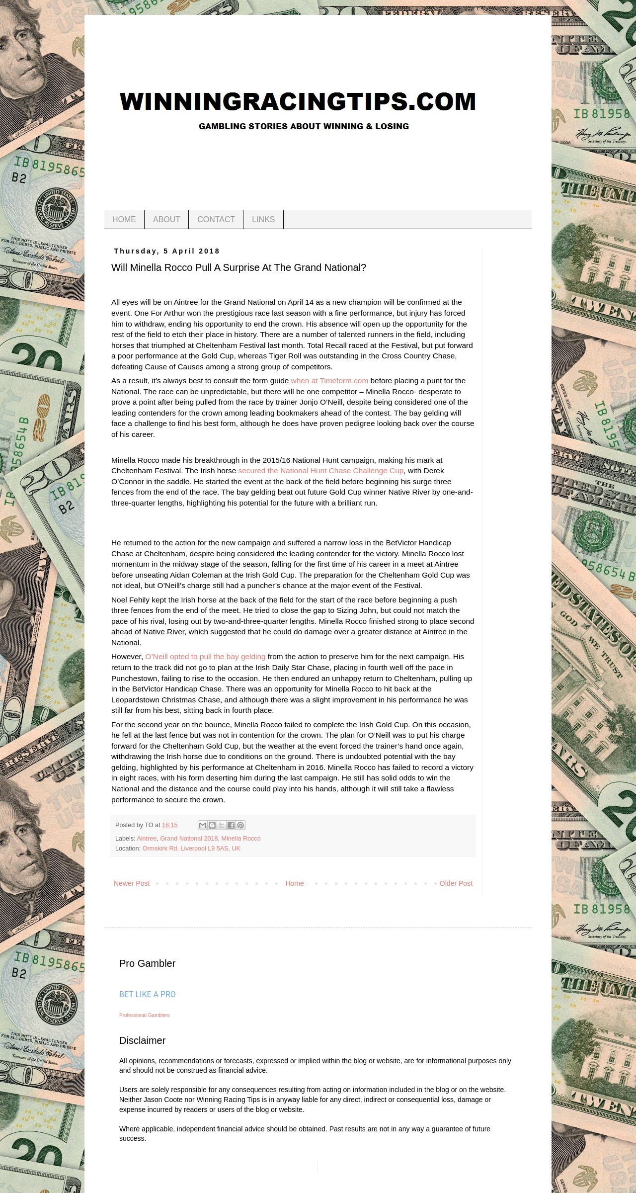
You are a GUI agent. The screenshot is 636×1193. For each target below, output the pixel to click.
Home (294, 883)
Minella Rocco (241, 838)
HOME (124, 219)
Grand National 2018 (189, 838)
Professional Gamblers (144, 1015)
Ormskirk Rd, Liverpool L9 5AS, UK (191, 848)
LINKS (263, 219)
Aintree (147, 838)
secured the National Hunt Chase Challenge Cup (321, 470)
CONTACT (216, 219)
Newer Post (132, 883)
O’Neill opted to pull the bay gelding (205, 656)
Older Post (456, 883)
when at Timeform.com (330, 380)
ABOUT (166, 219)
